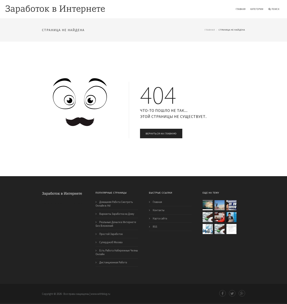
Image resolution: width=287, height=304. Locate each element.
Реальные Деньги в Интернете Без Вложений (116, 223)
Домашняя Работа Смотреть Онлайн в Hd (114, 203)
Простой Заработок (111, 234)
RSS (155, 226)
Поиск (274, 9)
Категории (256, 9)
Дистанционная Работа (113, 262)
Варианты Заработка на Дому (116, 214)
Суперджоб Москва (110, 242)
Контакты (158, 210)
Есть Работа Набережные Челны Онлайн (117, 252)
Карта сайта (160, 218)
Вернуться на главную (161, 133)
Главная (241, 9)
